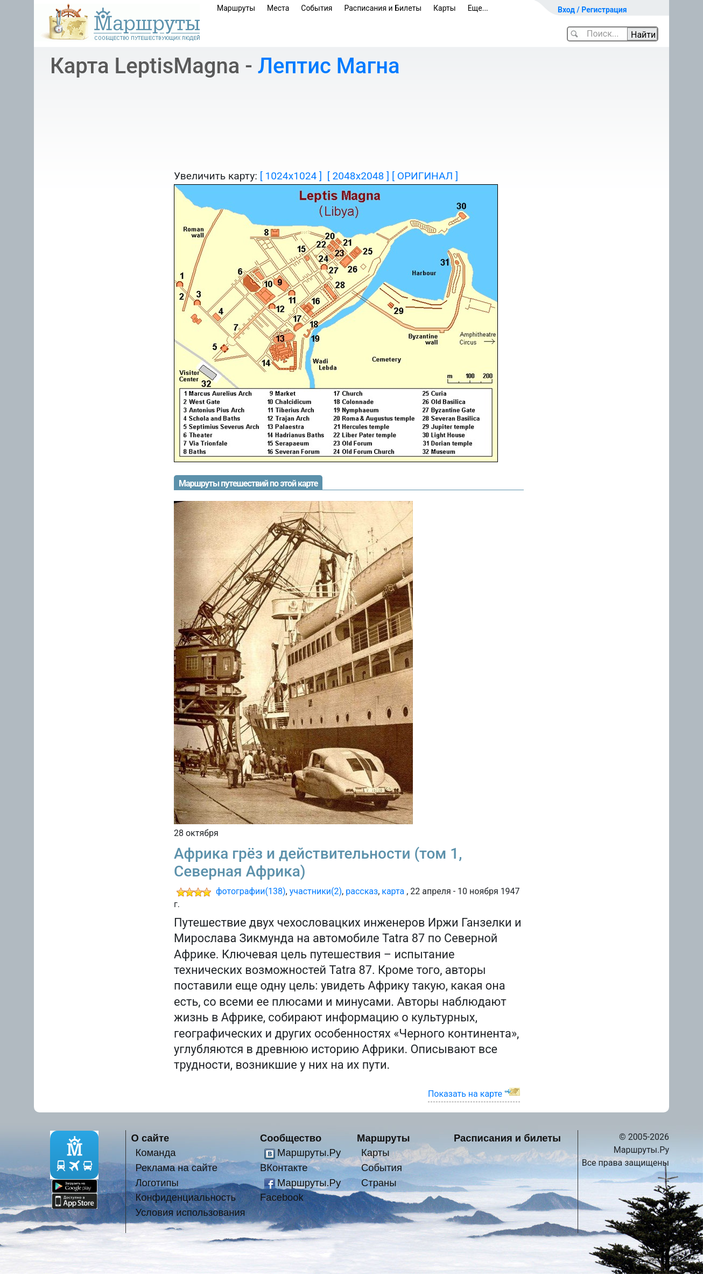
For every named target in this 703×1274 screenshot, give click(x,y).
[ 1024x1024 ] (291, 176)
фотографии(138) (251, 891)
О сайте (150, 1138)
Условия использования (190, 1212)
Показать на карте (465, 1094)
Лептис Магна (329, 66)
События (316, 8)
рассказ (362, 891)
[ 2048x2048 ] (358, 176)
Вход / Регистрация (592, 9)
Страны (379, 1182)
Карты (444, 8)
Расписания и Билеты (382, 8)
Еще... (478, 8)
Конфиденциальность (185, 1197)
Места (278, 8)
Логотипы (156, 1182)
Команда (155, 1152)
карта (393, 891)
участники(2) (316, 891)
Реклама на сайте (176, 1167)
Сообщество (290, 1138)
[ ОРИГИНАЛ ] (425, 176)
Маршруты (236, 8)
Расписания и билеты (507, 1138)
